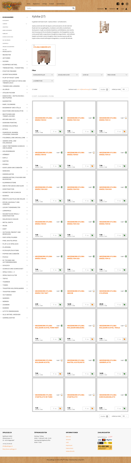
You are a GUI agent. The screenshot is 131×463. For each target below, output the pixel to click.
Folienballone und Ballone (14, 137)
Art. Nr (79, 89)
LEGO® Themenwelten (11, 207)
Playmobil (7, 247)
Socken (5, 61)
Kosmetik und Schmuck (12, 192)
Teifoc (5, 278)
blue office (60, 460)
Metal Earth (8, 222)
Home (28, 3)
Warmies (6, 298)
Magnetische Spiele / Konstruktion (11, 215)
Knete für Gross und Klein (13, 186)
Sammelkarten (9, 318)
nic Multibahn (6, 40)
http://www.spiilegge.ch (9, 449)
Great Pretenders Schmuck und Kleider (14, 147)
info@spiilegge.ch (8, 446)
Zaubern (6, 304)
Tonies (5, 285)
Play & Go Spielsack (10, 244)
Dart (5, 229)
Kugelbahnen (8, 17)
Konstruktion (8, 189)
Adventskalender (10, 74)
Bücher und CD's (9, 119)
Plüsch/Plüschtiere (11, 250)
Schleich (6, 265)
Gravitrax (5, 27)
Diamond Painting (10, 122)
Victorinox (7, 295)
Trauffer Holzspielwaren (13, 288)
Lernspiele (7, 210)
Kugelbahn (6, 20)
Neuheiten (7, 55)
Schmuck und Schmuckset (13, 268)
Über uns (68, 436)
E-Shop (34, 96)
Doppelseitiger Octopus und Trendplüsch (14, 82)
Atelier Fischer (9, 92)
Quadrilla (5, 43)
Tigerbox (6, 282)
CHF (91, 89)
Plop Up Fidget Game (11, 77)
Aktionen (6, 58)
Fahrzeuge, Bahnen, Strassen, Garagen (10, 133)
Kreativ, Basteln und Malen (14, 199)
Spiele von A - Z (9, 272)
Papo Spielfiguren (10, 237)
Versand (68, 439)
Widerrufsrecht (70, 451)
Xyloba (51, 96)
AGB (67, 442)
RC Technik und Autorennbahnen (10, 261)
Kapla (5, 158)
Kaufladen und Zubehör (12, 167)
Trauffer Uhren (9, 291)
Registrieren (36, 3)
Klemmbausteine (9, 182)
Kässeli (6, 164)
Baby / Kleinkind (9, 104)
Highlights (7, 51)
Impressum (69, 445)
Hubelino (5, 33)
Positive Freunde (9, 71)
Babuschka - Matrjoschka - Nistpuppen (14, 97)
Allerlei (6, 89)
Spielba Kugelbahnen (8, 46)
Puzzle (5, 257)
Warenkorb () (61, 3)
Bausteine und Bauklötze (13, 111)
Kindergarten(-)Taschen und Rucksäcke (14, 178)
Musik (5, 225)
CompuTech (80, 460)
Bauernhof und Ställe (12, 107)
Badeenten (7, 101)
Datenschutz (69, 448)
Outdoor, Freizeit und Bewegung (12, 233)
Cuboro (5, 23)
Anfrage (44, 3)
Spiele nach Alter (10, 275)
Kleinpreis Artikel (10, 64)
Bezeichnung (85, 89)
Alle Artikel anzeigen (11, 314)
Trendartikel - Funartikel (13, 68)
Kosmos (6, 195)
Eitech (5, 129)
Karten (5, 161)
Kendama (6, 171)
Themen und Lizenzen (11, 86)
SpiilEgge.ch (53, 460)
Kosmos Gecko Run (8, 36)
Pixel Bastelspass (10, 240)
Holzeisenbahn (9, 151)
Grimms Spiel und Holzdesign (9, 142)
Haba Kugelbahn (7, 30)
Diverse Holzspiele (10, 126)
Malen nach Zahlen (10, 219)
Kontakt (51, 3)
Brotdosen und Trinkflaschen (9, 115)
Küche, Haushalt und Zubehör (11, 203)
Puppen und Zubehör (11, 253)
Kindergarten (8, 174)
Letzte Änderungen (11, 311)
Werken (6, 301)
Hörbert (6, 154)
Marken (6, 308)
